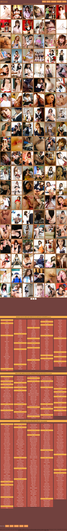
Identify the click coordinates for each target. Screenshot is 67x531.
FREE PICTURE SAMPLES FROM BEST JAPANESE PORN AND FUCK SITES (33, 373)
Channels (59, 1)
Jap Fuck (4, 1)
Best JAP (48, 1)
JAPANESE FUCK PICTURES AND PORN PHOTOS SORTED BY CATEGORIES (33, 317)
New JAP (44, 1)
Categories (54, 1)
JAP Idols (64, 1)
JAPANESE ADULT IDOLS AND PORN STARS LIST (33, 421)
